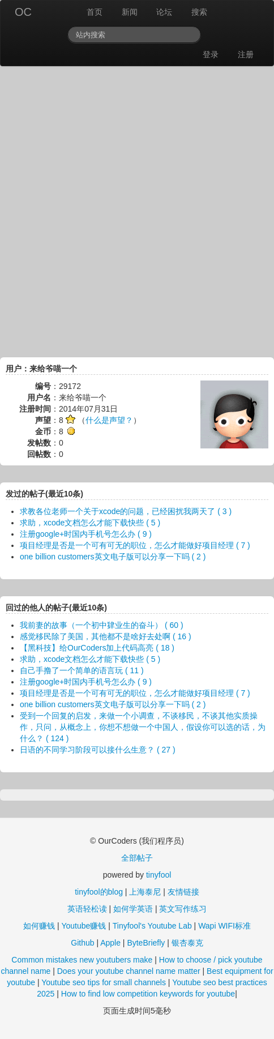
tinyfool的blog (99, 891)
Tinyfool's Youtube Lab (152, 925)
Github (82, 942)
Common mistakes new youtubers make (81, 959)
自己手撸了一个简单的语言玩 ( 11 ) (82, 670)
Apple (110, 942)
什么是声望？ (109, 420)
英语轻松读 (87, 908)
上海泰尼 (145, 891)
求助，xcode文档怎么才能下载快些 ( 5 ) (90, 522)
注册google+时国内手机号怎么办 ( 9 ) (86, 533)
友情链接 (183, 891)
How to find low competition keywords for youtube (148, 993)
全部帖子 (137, 857)
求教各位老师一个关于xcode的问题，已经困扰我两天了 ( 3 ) (126, 511)
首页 (94, 11)
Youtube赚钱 (83, 925)
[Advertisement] (137, 209)
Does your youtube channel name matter (128, 971)
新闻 (130, 11)
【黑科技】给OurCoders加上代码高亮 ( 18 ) (97, 647)
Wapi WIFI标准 (224, 925)
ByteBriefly (146, 942)
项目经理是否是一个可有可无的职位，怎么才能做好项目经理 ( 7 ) (135, 545)
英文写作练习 (183, 908)
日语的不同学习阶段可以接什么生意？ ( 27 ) (97, 749)
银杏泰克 (187, 942)
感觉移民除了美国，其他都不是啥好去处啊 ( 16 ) (105, 636)
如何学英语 (133, 908)
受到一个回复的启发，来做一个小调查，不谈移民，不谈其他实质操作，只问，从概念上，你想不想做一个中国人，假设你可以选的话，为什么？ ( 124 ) (143, 727)
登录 (211, 54)
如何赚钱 (39, 925)
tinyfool (158, 874)
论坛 (164, 11)
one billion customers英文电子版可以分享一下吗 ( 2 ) (113, 556)
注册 (246, 54)
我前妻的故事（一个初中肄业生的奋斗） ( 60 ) (101, 625)
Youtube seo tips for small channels (103, 982)
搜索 (199, 11)
